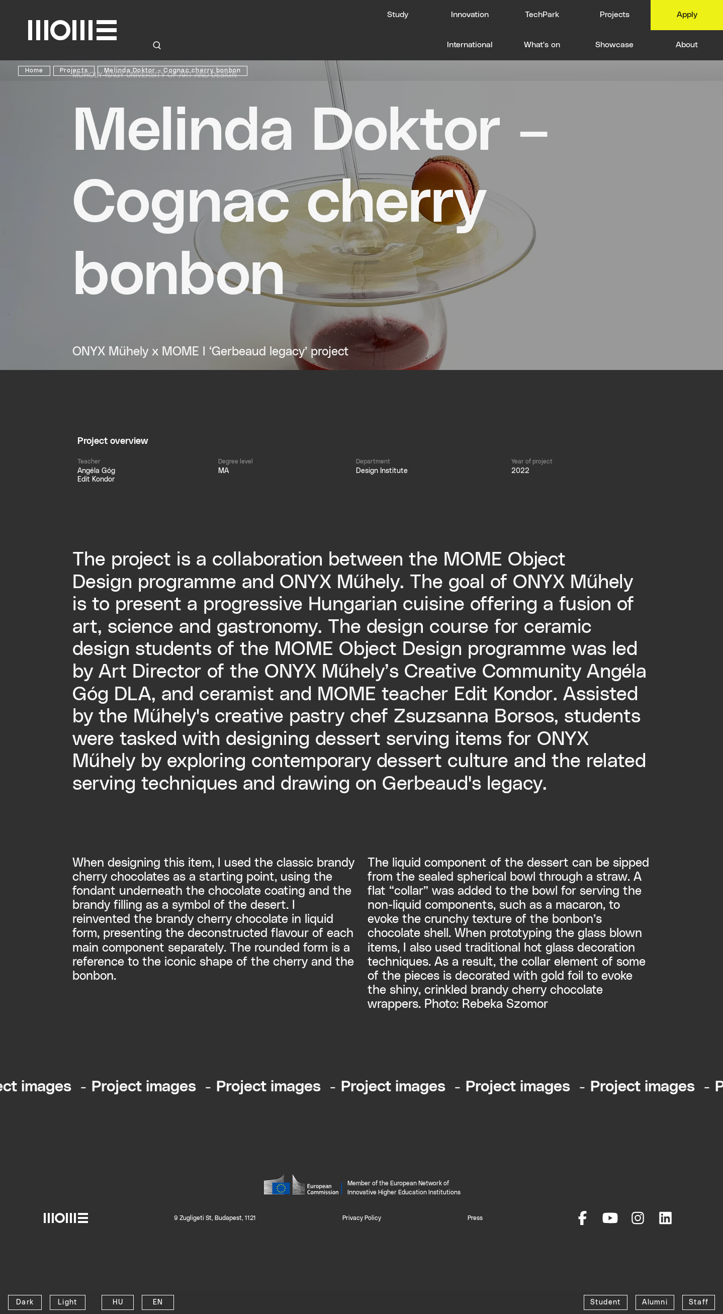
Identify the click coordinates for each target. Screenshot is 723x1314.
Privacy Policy (361, 1218)
